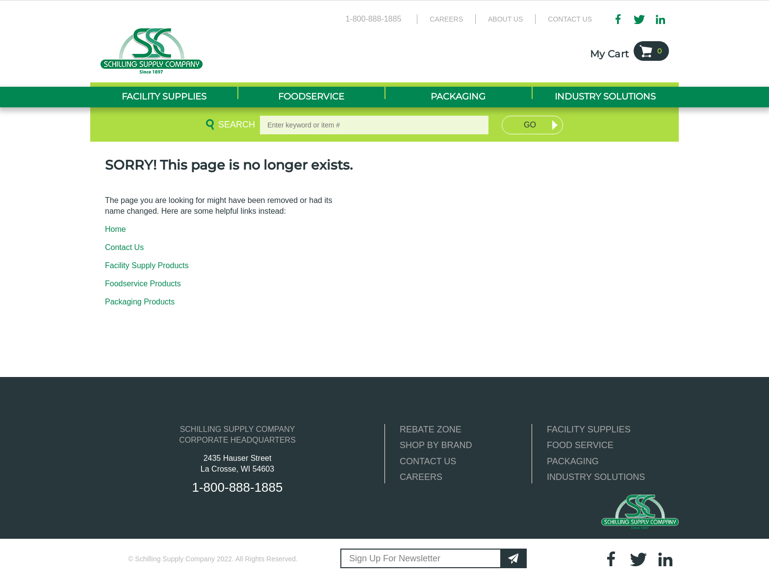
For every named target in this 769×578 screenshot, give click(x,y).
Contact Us (570, 19)
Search (235, 124)
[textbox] (374, 125)
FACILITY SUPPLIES (589, 429)
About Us (505, 19)
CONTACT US (428, 461)
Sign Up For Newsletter (394, 558)
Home (115, 229)
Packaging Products (140, 302)
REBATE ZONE (430, 429)
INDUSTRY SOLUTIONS (596, 477)
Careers (446, 19)
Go (530, 125)
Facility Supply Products (147, 265)
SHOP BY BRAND (436, 445)
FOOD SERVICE (580, 445)
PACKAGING (573, 461)
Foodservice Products (143, 283)
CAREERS (421, 477)
